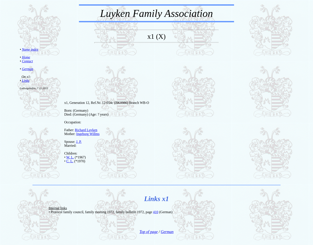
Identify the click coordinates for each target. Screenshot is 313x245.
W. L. (70, 157)
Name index (30, 49)
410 (155, 212)
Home (26, 57)
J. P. (79, 141)
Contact (27, 61)
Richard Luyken (86, 130)
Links (25, 80)
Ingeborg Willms (88, 134)
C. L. (69, 161)
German (27, 69)
